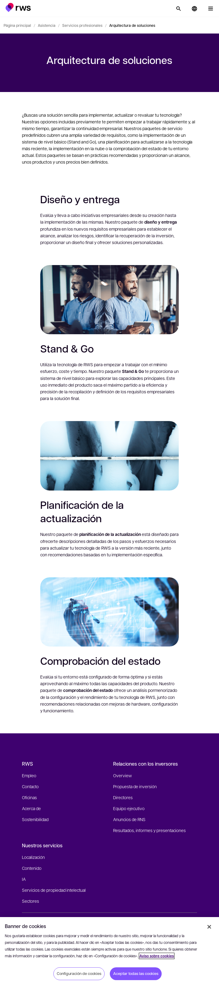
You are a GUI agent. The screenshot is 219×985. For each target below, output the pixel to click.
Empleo (29, 775)
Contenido (31, 868)
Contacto (30, 786)
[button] (18, 7)
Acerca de (31, 808)
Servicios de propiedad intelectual (54, 890)
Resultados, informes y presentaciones (149, 830)
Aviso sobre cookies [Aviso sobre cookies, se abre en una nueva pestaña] (156, 955)
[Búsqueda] (178, 8)
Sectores (30, 901)
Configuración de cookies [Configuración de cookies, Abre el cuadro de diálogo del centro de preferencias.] (79, 973)
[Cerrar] (209, 927)
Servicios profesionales (82, 25)
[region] (109, 951)
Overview (122, 775)
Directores (123, 797)
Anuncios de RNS (129, 819)
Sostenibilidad (35, 819)
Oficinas (29, 797)
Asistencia (47, 25)
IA (24, 879)
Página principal (17, 25)
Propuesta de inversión (135, 786)
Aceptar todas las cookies (135, 973)
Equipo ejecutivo (129, 808)
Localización (33, 857)
